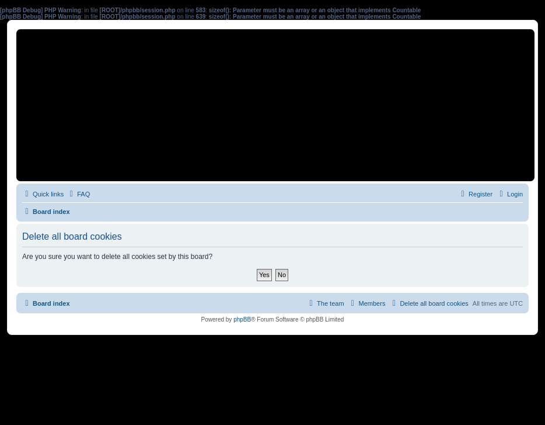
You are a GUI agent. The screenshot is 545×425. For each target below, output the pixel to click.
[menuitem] (78, 194)
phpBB (242, 319)
